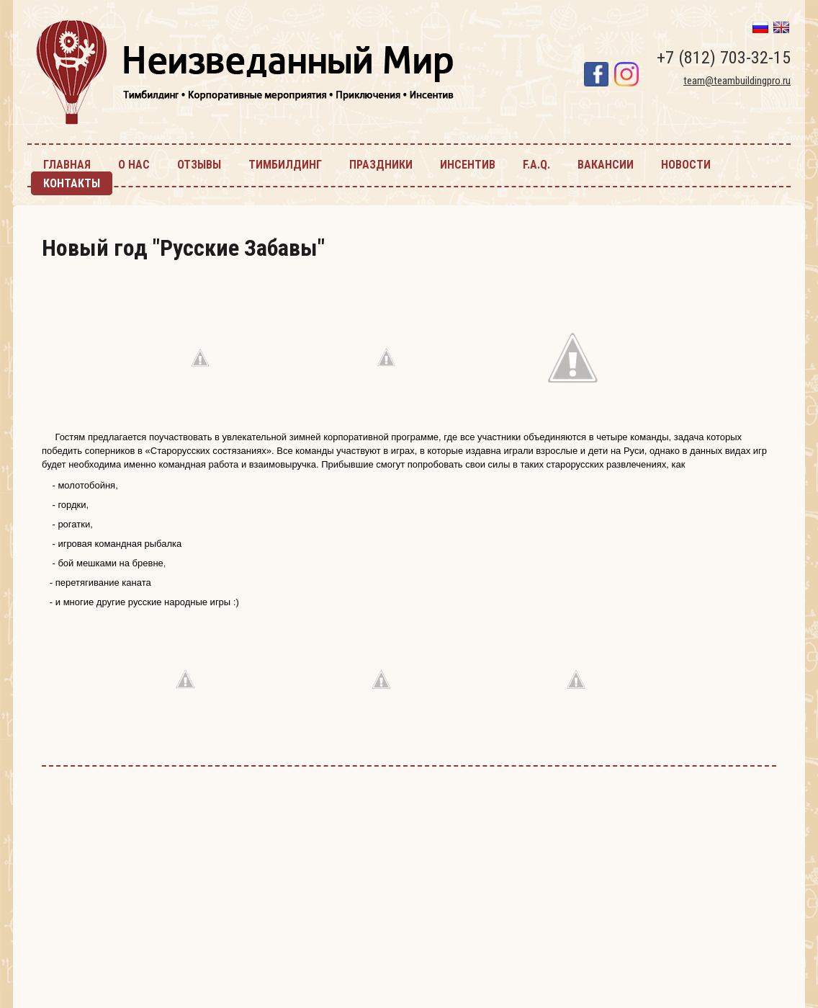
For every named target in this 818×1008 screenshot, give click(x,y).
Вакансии (605, 164)
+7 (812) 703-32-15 (724, 57)
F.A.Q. (536, 164)
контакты (71, 183)
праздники (381, 164)
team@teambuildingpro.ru (737, 80)
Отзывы (199, 164)
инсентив (467, 164)
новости (686, 164)
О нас (134, 164)
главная (67, 164)
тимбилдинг (285, 164)
